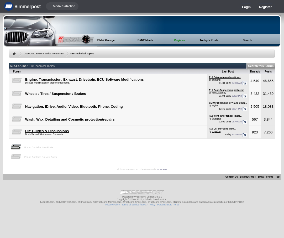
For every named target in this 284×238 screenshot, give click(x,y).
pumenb (216, 80)
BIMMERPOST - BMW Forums (256, 176)
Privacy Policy (112, 204)
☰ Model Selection (62, 6)
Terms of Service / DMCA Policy (138, 204)
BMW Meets (145, 40)
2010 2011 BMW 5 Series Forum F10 (44, 53)
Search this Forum (261, 66)
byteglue (216, 118)
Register (265, 7)
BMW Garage (106, 40)
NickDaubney (219, 92)
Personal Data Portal (168, 204)
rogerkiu (216, 131)
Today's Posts (209, 40)
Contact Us (231, 176)
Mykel (215, 105)
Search (247, 40)
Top (277, 176)
